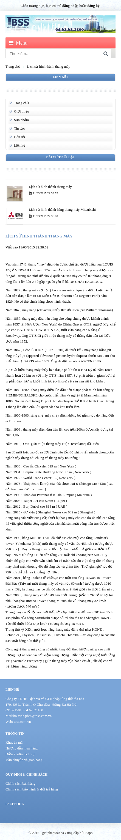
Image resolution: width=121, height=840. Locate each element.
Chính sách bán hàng (20, 783)
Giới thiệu (21, 111)
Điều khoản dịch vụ (20, 754)
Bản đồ (19, 137)
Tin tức (19, 128)
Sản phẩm (21, 120)
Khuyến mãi (14, 742)
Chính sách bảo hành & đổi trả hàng (31, 789)
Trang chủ (12, 66)
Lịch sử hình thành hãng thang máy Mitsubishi (62, 209)
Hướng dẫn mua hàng (21, 748)
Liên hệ (19, 145)
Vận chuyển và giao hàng (24, 760)
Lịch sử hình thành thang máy (48, 66)
